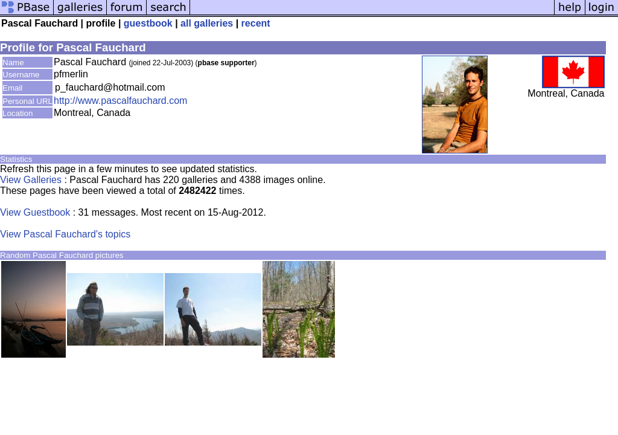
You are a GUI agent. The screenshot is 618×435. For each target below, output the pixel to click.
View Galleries (31, 180)
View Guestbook (35, 212)
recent (255, 23)
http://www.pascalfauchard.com (120, 100)
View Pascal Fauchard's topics (65, 234)
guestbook (148, 23)
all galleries (206, 23)
